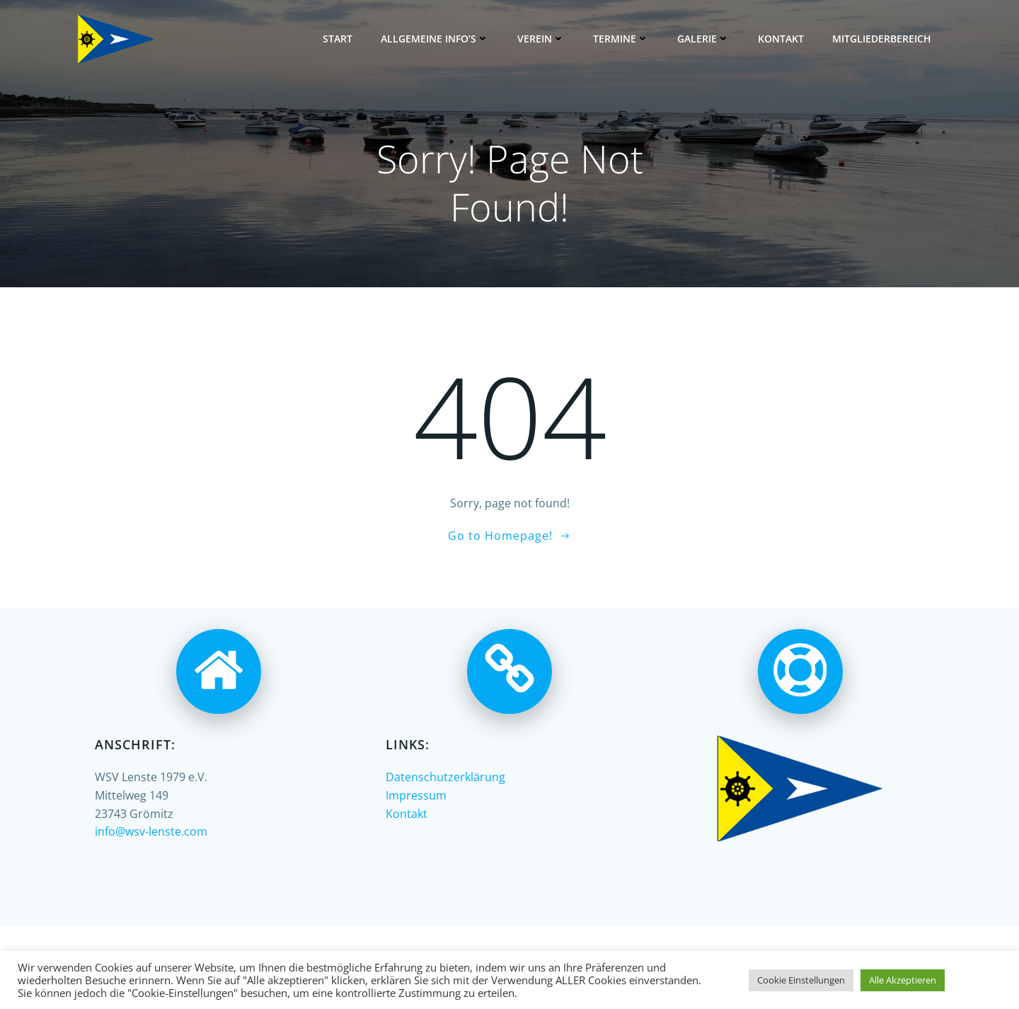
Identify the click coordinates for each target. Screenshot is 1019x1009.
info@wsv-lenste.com (151, 831)
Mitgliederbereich (881, 38)
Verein (541, 38)
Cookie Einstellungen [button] (801, 980)
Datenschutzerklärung (445, 777)
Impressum (416, 795)
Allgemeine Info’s (435, 38)
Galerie (703, 38)
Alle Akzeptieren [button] (902, 980)
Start (337, 38)
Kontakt (781, 38)
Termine (621, 38)
